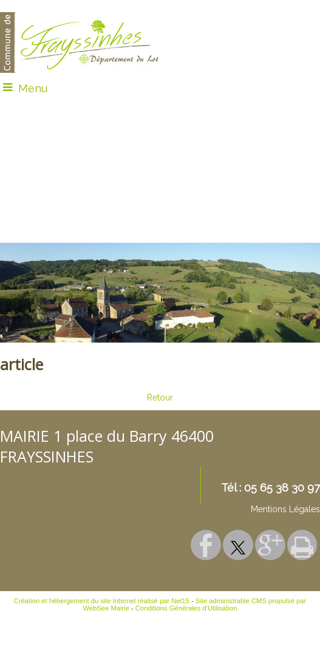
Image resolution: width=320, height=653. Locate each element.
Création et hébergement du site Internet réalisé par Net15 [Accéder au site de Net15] (101, 600)
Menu (32, 88)
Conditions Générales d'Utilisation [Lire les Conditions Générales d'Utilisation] (186, 608)
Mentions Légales (285, 509)
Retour (160, 397)
